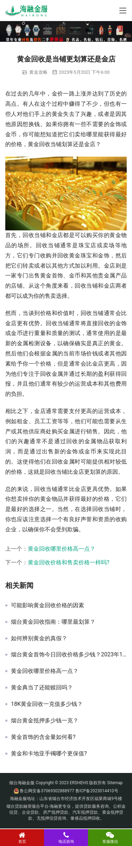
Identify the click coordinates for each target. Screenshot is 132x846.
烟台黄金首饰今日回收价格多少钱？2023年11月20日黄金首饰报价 (69, 654)
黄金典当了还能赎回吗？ (42, 687)
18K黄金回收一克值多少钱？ (47, 704)
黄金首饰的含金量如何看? (43, 737)
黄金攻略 (38, 72)
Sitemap (114, 782)
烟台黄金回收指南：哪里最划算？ (53, 622)
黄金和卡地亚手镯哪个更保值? (49, 753)
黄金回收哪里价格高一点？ (61, 548)
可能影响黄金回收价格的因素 (47, 605)
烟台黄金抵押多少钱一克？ (44, 720)
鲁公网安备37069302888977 (47, 790)
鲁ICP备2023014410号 (96, 790)
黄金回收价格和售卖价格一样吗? (68, 562)
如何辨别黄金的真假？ (39, 638)
